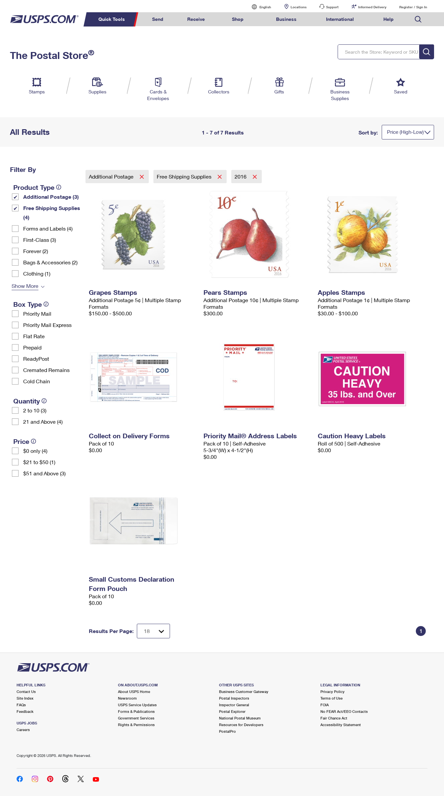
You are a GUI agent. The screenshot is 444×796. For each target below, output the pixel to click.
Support (332, 7)
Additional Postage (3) (51, 196)
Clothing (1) (36, 273)
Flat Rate (34, 336)
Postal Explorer (232, 711)
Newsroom (127, 698)
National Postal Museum (240, 718)
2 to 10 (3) (34, 410)
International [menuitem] (340, 19)
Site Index (25, 698)
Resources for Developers (241, 724)
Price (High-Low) (405, 132)
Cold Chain (36, 381)
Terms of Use (331, 698)
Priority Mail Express (47, 325)
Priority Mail (37, 313)
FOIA (324, 705)
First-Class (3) (39, 240)
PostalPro (227, 731)
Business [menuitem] (286, 19)
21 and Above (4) (43, 421)
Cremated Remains (46, 370)
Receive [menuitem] (196, 19)
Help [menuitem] (388, 19)
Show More (25, 286)
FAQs (21, 705)
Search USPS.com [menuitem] (418, 19)
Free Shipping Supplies (185, 176)
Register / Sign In (413, 7)
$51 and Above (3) (44, 473)
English (258, 7)
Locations (298, 7)
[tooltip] (58, 187)
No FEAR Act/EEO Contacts (344, 711)
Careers (23, 729)
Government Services (136, 718)
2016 (241, 176)
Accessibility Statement (340, 724)
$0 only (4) (35, 451)
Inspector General (234, 705)
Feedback (25, 711)
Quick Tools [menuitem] (111, 19)
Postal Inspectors (234, 698)
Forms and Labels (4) (48, 228)
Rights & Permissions (136, 724)
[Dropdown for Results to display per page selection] (153, 631)
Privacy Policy (332, 691)
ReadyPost (36, 358)
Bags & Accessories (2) (50, 262)
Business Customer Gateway (243, 691)
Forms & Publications (136, 711)
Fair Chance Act (333, 718)
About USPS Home (134, 691)
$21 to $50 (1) (39, 462)
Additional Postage (112, 176)
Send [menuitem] (157, 19)
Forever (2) (35, 251)
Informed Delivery (372, 7)
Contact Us (26, 691)
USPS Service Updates (137, 705)
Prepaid (32, 347)
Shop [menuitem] (238, 19)
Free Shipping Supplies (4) (51, 212)
